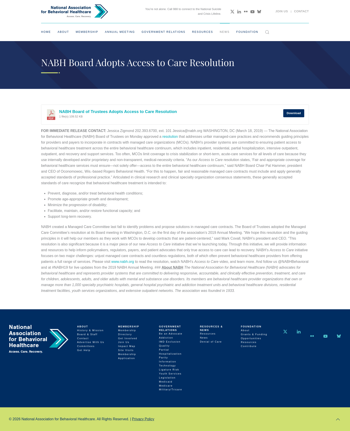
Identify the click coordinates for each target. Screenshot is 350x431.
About (82, 326)
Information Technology (167, 363)
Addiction (166, 337)
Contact (301, 11)
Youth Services (170, 373)
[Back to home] (74, 11)
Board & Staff (87, 334)
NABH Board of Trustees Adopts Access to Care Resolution (118, 111)
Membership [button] (87, 31)
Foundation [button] (247, 31)
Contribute (249, 346)
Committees (86, 346)
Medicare (166, 385)
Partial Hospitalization (170, 351)
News (225, 31)
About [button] (63, 31)
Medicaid (165, 381)
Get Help (83, 350)
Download (294, 113)
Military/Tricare (170, 389)
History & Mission (90, 330)
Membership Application (127, 356)
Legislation (167, 377)
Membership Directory (127, 332)
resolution (170, 136)
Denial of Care (211, 341)
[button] (267, 32)
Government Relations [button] (163, 31)
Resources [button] (202, 31)
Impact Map (126, 346)
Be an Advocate (170, 333)
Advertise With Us (90, 342)
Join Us (281, 11)
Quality (164, 345)
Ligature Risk (169, 369)
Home (46, 31)
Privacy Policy (143, 419)
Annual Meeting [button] (120, 31)
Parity (163, 357)
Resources (208, 333)
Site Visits (126, 350)
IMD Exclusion (169, 341)
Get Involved (127, 338)
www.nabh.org (122, 262)
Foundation (251, 326)
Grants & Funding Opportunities (254, 336)
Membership (128, 326)
